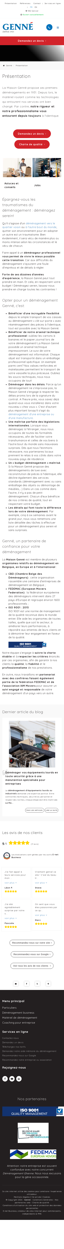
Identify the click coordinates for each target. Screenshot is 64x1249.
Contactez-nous (10, 1038)
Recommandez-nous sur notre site (31, 943)
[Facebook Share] (26, 983)
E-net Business (10, 1211)
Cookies (46, 1197)
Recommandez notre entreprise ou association (27, 1060)
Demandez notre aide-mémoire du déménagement (29, 1051)
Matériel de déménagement (19, 1017)
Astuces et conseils (11, 185)
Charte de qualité (32, 144)
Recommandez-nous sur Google (31, 954)
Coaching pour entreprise (18, 1022)
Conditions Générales (43, 1200)
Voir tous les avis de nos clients (31, 966)
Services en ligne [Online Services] (53, 3)
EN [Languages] (36, 7)
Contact (37, 3)
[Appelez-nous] (49, 27)
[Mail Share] (16, 983)
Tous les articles (34, 810)
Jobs (37, 185)
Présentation (11, 3)
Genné (7, 65)
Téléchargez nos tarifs (14, 1047)
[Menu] (58, 27)
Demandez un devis (32, 41)
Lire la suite (51, 810)
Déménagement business (18, 1012)
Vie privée (36, 1197)
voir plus (10, 882)
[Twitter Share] (37, 983)
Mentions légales (22, 1197)
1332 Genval (32, 11)
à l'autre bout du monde (40, 227)
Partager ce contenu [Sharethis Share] (48, 983)
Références (25, 3)
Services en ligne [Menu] (15, 1032)
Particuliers (9, 1007)
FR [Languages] (31, 7)
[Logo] (17, 27)
